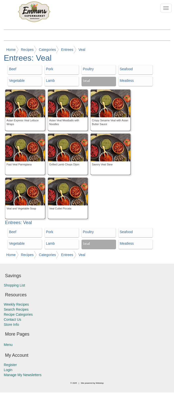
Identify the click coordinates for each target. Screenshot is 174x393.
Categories (47, 50)
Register (10, 365)
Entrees (67, 50)
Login (8, 370)
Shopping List (14, 285)
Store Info (11, 325)
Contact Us (12, 319)
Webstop (99, 383)
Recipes (27, 50)
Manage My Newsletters (22, 375)
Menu (8, 345)
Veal (81, 50)
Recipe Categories (18, 314)
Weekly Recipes (16, 304)
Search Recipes (16, 309)
